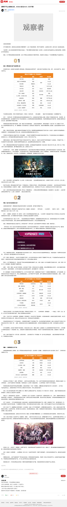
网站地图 (34, 502)
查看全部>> (63, 480)
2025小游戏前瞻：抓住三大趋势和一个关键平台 (12, 484)
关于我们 (7, 502)
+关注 (63, 476)
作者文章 (3, 480)
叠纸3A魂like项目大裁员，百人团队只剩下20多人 (12, 486)
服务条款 (16, 502)
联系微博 (25, 502)
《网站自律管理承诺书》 (47, 502)
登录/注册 (62, 1)
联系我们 (2, 502)
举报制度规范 (39, 502)
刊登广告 (20, 502)
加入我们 (29, 502)
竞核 (5, 9)
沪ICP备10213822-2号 (18, 505)
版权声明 (11, 502)
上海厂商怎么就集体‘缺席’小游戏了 (9, 488)
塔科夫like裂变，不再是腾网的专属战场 (10, 482)
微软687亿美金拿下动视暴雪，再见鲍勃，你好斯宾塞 (13, 490)
